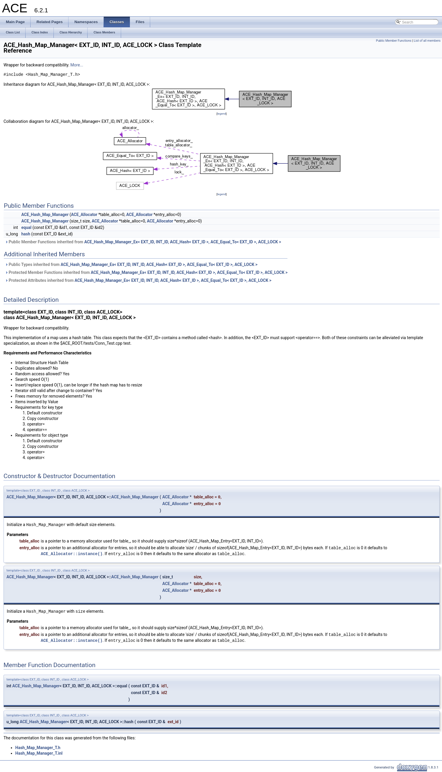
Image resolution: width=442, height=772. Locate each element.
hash (25, 234)
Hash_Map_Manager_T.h (37, 747)
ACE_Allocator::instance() (72, 554)
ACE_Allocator (84, 214)
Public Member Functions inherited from (143, 242)
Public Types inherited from (131, 264)
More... (77, 65)
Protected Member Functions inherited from (146, 272)
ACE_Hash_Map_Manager (45, 214)
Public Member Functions (393, 41)
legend (221, 113)
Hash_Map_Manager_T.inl (39, 753)
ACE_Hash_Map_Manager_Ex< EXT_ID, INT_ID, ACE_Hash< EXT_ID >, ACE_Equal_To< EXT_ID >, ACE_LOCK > (182, 242)
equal (26, 227)
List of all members (427, 41)
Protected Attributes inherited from (138, 280)
